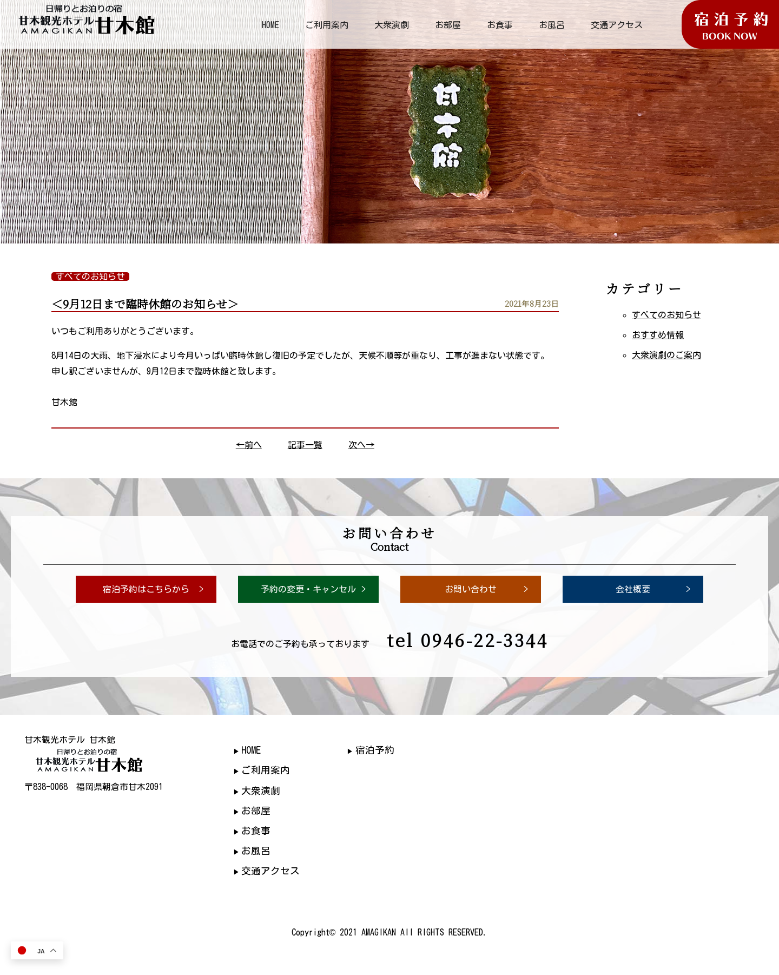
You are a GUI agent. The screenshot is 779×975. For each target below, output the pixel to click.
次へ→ (361, 444)
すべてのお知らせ (666, 315)
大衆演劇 (391, 25)
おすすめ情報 (658, 335)
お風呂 (552, 25)
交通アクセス (617, 25)
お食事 (500, 25)
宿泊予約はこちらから (146, 589)
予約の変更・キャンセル (308, 589)
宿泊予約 (374, 750)
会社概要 (633, 589)
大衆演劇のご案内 (666, 355)
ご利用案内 (326, 25)
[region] (389, 121)
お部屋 (448, 25)
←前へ (249, 444)
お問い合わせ (471, 589)
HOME (270, 25)
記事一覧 (305, 444)
